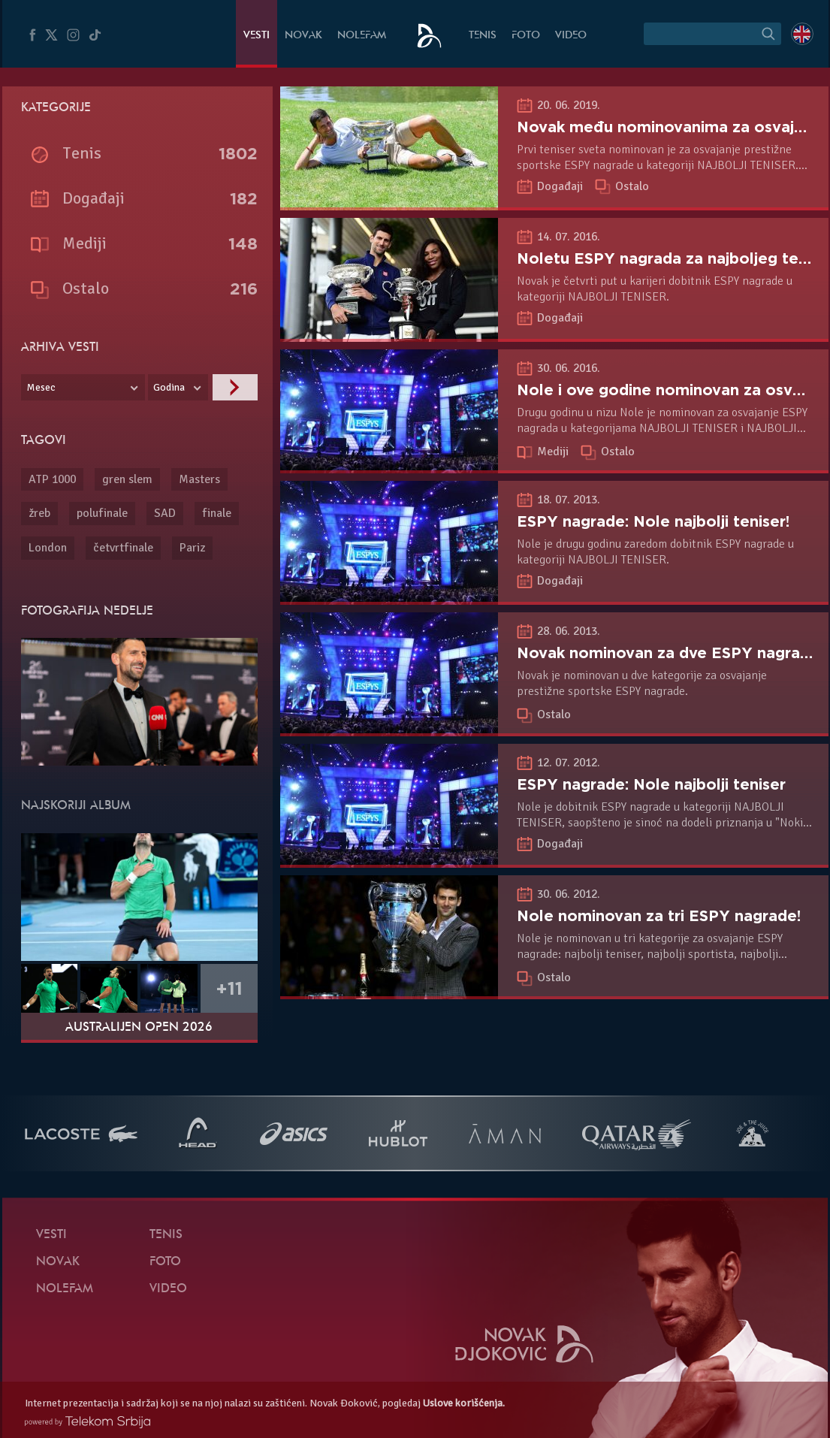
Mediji (554, 451)
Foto (526, 35)
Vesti (256, 35)
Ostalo (632, 186)
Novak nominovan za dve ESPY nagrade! (670, 653)
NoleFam (361, 35)
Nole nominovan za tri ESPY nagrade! (659, 916)
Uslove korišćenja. (464, 1403)
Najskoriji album (76, 806)
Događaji (561, 186)
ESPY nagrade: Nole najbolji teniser (651, 784)
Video (571, 35)
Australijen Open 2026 (139, 1028)
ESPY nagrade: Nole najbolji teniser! (653, 521)
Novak (303, 35)
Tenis (482, 35)
